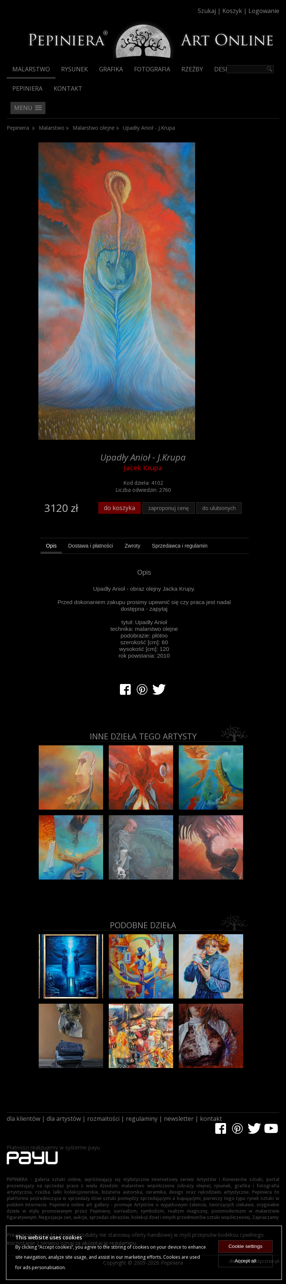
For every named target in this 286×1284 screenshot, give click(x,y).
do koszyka (119, 508)
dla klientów (23, 1118)
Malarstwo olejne (94, 127)
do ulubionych (219, 508)
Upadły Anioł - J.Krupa (149, 127)
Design (225, 69)
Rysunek (74, 69)
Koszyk (232, 11)
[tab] (51, 547)
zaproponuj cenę (168, 508)
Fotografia (152, 69)
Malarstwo (31, 69)
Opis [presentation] (51, 546)
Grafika (111, 69)
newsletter (179, 1118)
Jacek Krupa (143, 467)
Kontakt (68, 88)
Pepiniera (27, 88)
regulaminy (142, 1118)
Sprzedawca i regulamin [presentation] (179, 546)
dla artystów (64, 1118)
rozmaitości (103, 1118)
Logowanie (263, 11)
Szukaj (207, 11)
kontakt (211, 1118)
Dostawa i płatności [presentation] (90, 546)
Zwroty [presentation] (132, 546)
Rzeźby (192, 69)
